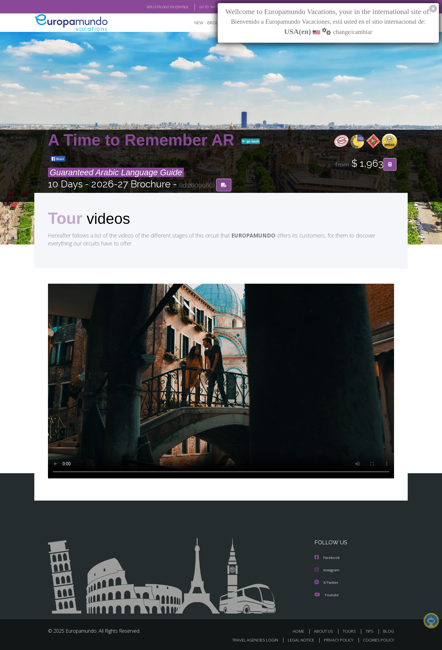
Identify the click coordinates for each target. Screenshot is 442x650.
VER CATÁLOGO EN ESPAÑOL (154, 7)
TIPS (370, 631)
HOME (301, 631)
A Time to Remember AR (143, 140)
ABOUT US (325, 631)
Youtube (326, 594)
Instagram (327, 570)
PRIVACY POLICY (336, 639)
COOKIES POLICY (377, 639)
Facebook (327, 558)
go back (250, 141)
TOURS (350, 631)
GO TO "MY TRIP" (202, 7)
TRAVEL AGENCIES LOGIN (249, 639)
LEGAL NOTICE (297, 639)
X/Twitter (326, 582)
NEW (193, 23)
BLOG (388, 631)
